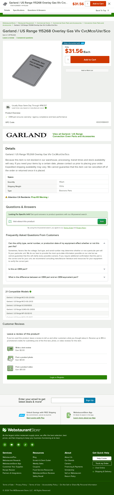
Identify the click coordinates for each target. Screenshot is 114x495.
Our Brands (69, 460)
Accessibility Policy (50, 485)
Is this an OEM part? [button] (17, 269)
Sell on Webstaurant (73, 473)
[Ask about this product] (57, 221)
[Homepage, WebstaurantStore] (57, 4)
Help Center (102, 458)
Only (67, 47)
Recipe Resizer (9, 470)
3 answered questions (24, 38)
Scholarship (69, 470)
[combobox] (57, 12)
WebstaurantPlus (9, 457)
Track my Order (102, 463)
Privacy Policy (81, 228)
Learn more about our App (84, 418)
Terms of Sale (8, 485)
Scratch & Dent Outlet (42, 460)
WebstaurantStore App (12, 464)
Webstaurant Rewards (11, 460)
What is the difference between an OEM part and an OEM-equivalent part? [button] (43, 277)
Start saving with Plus (35, 418)
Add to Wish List (87, 70)
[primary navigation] (8, 5)
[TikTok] (25, 445)
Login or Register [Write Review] (57, 377)
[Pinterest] (32, 445)
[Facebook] (18, 445)
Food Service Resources (43, 470)
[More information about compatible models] (30, 291)
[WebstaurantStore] (36, 430)
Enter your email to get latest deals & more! (32, 400)
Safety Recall (38, 476)
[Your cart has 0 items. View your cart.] (107, 5)
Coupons (36, 467)
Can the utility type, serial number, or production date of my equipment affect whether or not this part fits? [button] (53, 245)
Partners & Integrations (12, 473)
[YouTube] (12, 445)
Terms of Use (68, 228)
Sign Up (90, 400)
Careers (68, 464)
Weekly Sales (38, 464)
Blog (35, 457)
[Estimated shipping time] (46, 108)
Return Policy (70, 476)
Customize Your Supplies (13, 467)
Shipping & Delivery (102, 471)
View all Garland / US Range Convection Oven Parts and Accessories (74, 135)
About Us (68, 457)
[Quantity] (68, 59)
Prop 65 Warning (39, 197)
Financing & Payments (74, 467)
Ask (102, 221)
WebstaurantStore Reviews (44, 473)
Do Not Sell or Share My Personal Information (78, 485)
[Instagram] (5, 445)
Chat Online (99, 468)
